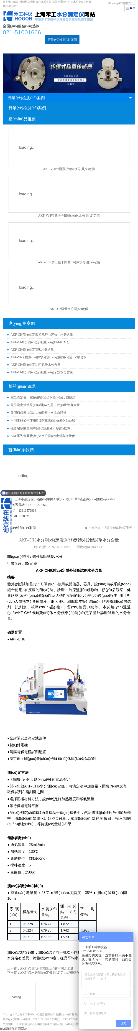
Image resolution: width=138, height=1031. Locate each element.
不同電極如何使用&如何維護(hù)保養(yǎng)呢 (42, 420)
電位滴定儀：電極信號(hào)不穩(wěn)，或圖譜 (43, 397)
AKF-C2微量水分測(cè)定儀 (69, 309)
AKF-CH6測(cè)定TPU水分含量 (32, 349)
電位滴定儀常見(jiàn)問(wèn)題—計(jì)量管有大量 (45, 405)
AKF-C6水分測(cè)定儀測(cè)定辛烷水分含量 (41, 372)
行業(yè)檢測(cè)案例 (62, 39)
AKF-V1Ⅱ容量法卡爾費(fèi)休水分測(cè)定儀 (69, 215)
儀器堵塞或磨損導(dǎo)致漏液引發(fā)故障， (41, 428)
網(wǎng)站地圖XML (120, 3)
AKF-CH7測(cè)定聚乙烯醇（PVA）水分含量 (41, 334)
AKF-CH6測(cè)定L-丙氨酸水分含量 (35, 364)
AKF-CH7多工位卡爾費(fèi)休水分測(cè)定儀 (69, 262)
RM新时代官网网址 (13, 1029)
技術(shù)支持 (15, 49)
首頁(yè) (11, 39)
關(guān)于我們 (40, 49)
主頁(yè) (94, 527)
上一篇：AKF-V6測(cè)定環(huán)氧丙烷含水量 (40, 968)
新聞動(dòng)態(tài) (95, 39)
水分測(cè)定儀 (32, 39)
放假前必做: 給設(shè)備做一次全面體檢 (38, 412)
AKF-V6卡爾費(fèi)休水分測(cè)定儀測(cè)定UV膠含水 (48, 357)
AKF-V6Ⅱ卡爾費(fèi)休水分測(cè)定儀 (69, 169)
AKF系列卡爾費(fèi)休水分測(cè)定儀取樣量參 (42, 436)
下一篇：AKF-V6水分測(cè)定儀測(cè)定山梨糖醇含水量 (46, 972)
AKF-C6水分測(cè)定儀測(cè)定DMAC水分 (40, 342)
